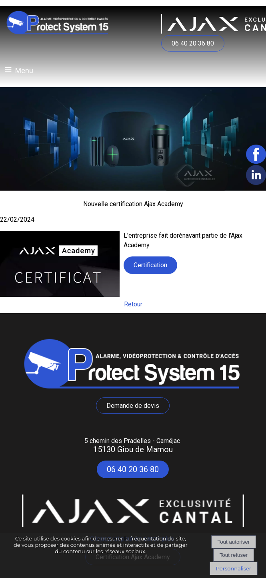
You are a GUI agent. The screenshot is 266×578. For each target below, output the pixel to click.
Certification (150, 265)
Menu (24, 70)
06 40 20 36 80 (193, 43)
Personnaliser (233, 568)
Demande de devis (132, 405)
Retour (133, 304)
